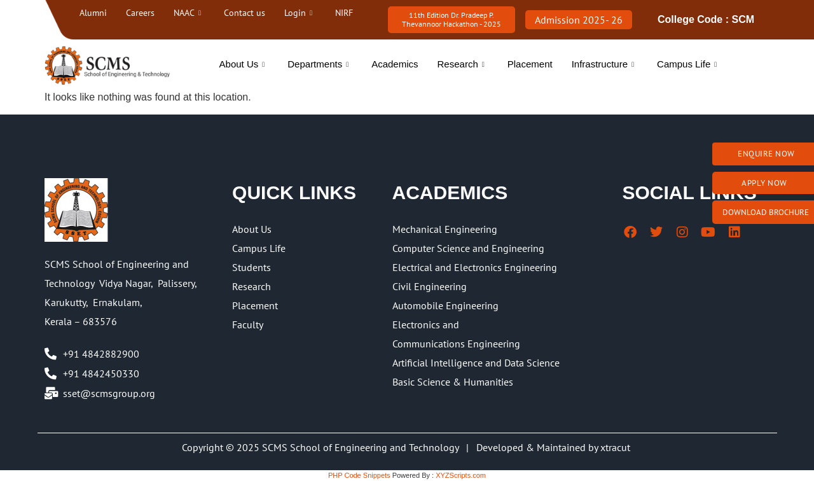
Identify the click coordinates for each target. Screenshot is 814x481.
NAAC (187, 12)
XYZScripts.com (461, 475)
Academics (394, 64)
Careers (140, 12)
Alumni (93, 12)
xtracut (616, 447)
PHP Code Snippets (359, 475)
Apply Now (764, 183)
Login (298, 12)
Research (461, 64)
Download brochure (765, 212)
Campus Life (687, 64)
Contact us (244, 12)
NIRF (344, 12)
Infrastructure (603, 64)
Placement (530, 64)
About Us (242, 64)
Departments (317, 64)
